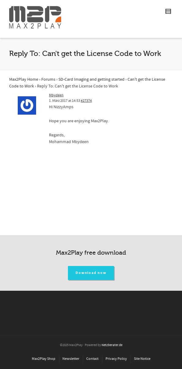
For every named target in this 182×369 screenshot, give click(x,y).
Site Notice (142, 358)
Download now (91, 272)
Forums (48, 79)
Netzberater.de (112, 345)
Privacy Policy (116, 358)
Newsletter (70, 358)
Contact (92, 358)
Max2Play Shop (43, 358)
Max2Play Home (23, 79)
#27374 (86, 100)
